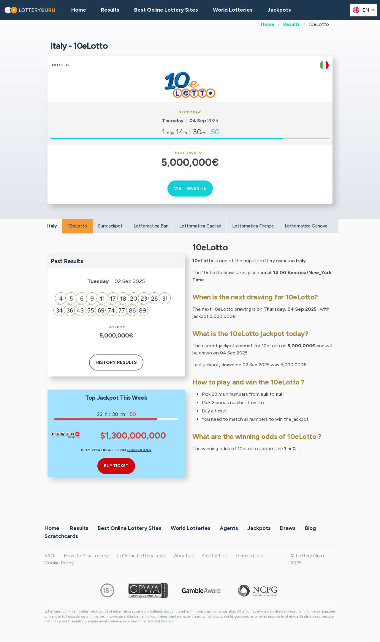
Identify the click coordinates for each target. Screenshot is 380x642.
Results (291, 24)
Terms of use (249, 555)
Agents (229, 528)
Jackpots (279, 10)
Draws (288, 528)
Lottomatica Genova (306, 226)
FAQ (49, 555)
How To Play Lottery (86, 555)
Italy (52, 226)
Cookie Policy (59, 563)
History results (116, 362)
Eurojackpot (110, 226)
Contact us (214, 555)
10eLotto (77, 226)
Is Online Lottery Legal (141, 555)
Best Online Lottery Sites (166, 10)
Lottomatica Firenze (253, 226)
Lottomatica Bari (151, 226)
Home (267, 24)
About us (184, 555)
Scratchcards (61, 536)
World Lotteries (233, 10)
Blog (310, 528)
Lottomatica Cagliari (200, 226)
